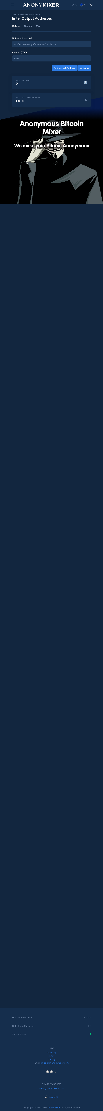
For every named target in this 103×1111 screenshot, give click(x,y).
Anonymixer (54, 1107)
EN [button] (74, 4)
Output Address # (22, 38)
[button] (83, 5)
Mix (38, 25)
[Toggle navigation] (12, 5)
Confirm (28, 25)
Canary (51, 1059)
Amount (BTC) (19, 52)
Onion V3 (53, 1096)
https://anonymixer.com (51, 1088)
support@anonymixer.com (55, 1062)
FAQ (51, 1055)
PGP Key (51, 1052)
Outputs (16, 25)
